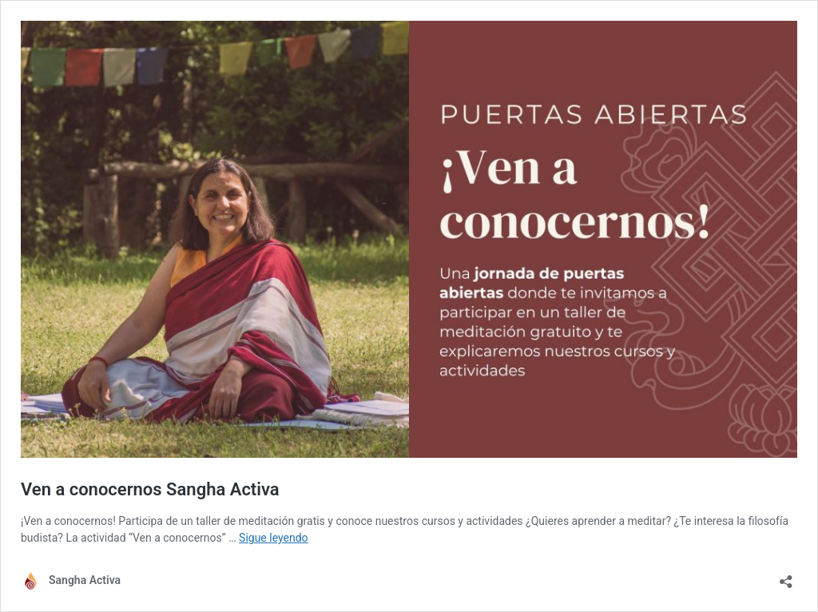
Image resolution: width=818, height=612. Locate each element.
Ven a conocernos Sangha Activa (150, 489)
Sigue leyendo (273, 537)
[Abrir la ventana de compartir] (786, 576)
